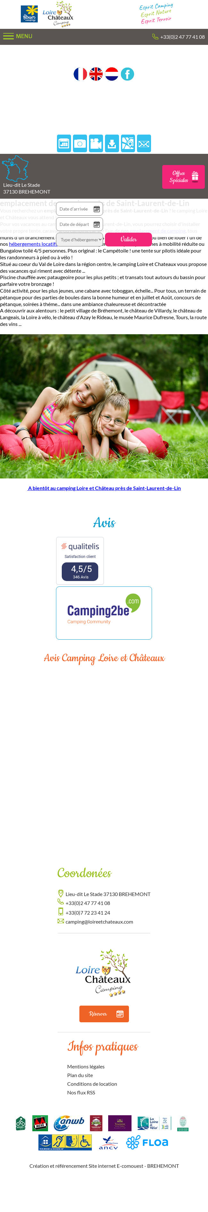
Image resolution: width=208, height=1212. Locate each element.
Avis (104, 523)
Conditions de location (92, 1084)
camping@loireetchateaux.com (99, 921)
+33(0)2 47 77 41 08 (182, 37)
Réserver (106, 1014)
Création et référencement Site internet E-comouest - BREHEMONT (104, 1166)
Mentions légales (86, 1066)
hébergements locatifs (33, 244)
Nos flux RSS (81, 1092)
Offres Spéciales (184, 177)
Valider (128, 239)
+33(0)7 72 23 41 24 (88, 912)
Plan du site (80, 1075)
